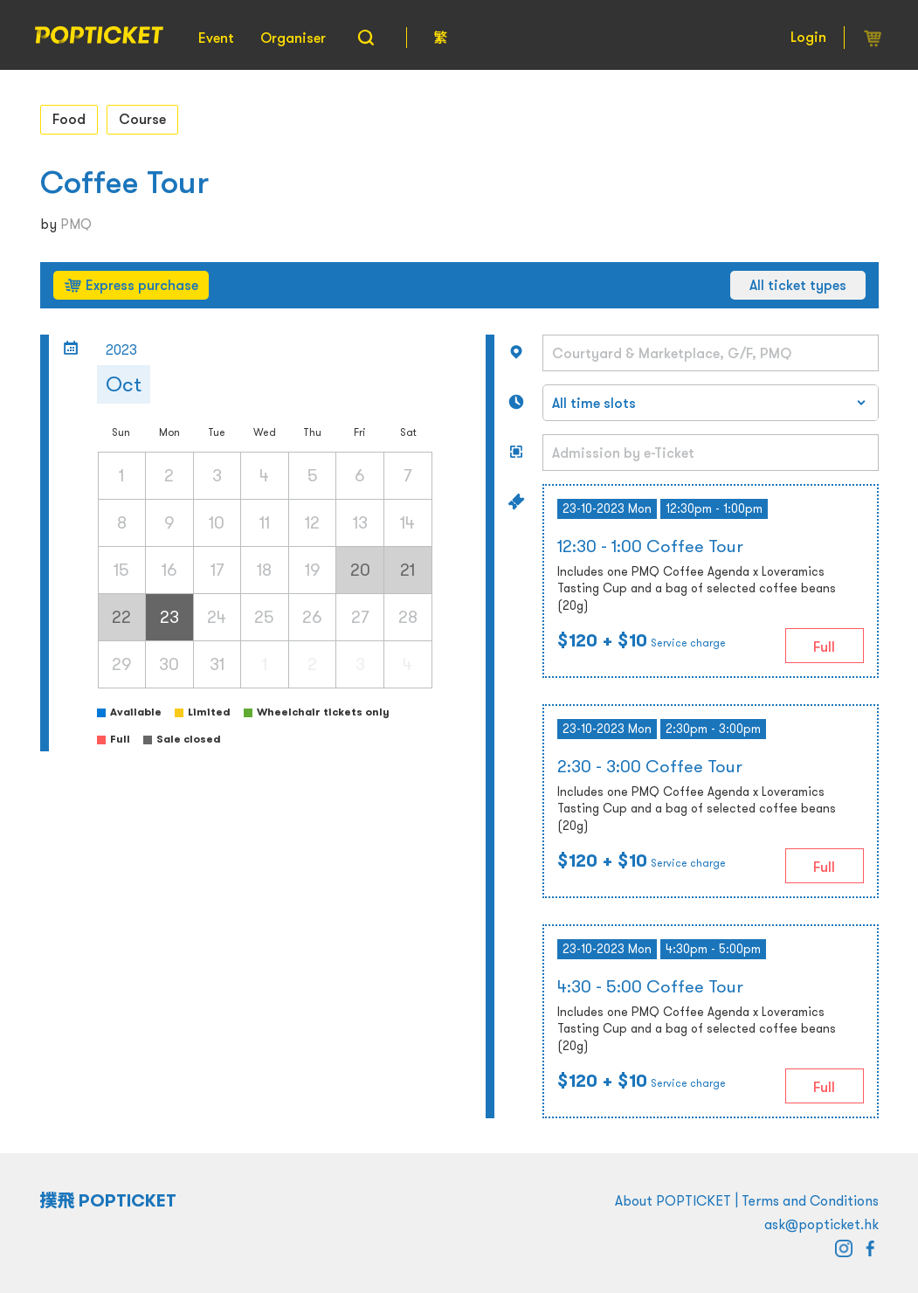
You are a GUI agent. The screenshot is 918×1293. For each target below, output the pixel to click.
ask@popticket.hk (821, 1224)
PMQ (76, 223)
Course (142, 119)
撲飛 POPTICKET (108, 1200)
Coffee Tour (124, 182)
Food (69, 119)
